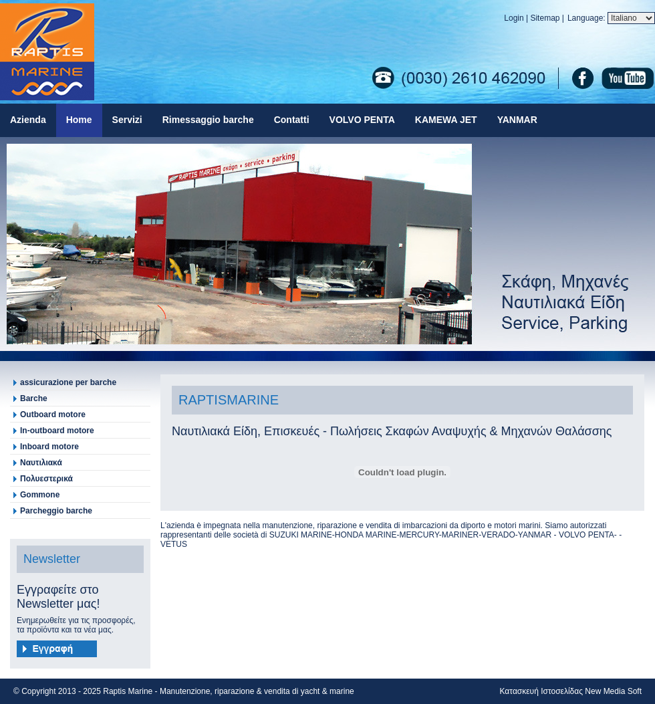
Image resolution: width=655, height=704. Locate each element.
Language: (587, 18)
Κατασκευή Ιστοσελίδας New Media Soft (571, 691)
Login (513, 18)
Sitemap (544, 18)
